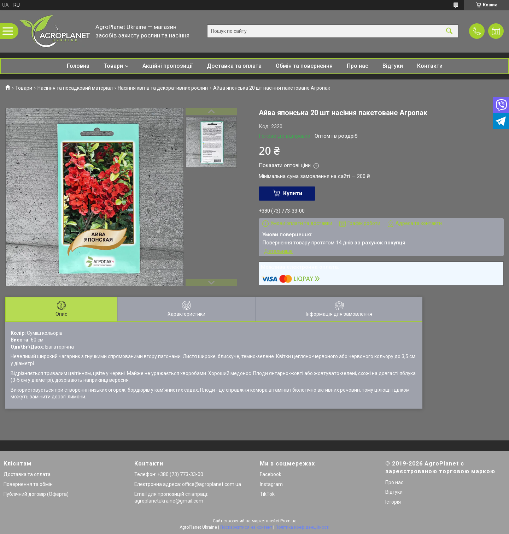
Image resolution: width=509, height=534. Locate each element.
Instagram (271, 484)
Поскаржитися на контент (246, 527)
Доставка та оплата (234, 66)
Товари (113, 66)
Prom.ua (288, 520)
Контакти (430, 66)
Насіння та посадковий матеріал (75, 88)
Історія (393, 502)
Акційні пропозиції (167, 66)
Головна (78, 66)
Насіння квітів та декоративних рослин (163, 88)
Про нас (357, 66)
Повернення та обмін (28, 484)
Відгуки (392, 66)
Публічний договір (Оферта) (36, 494)
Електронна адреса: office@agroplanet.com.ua (187, 484)
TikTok (267, 494)
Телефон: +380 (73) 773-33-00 (168, 474)
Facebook (270, 474)
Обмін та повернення (304, 66)
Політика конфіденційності (302, 527)
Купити (292, 193)
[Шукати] (449, 31)
